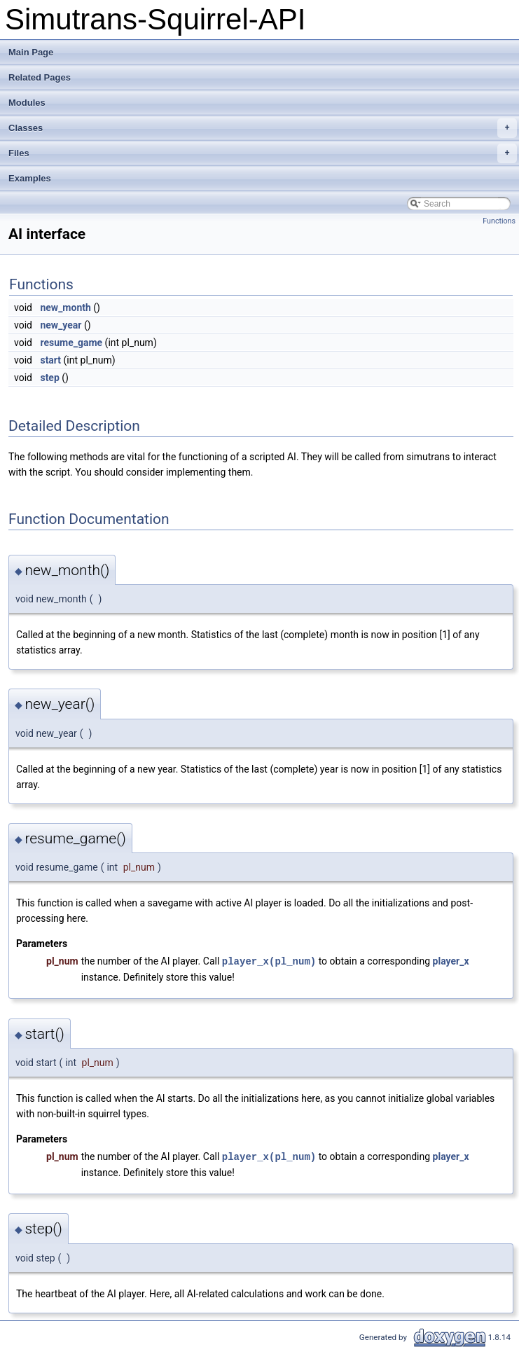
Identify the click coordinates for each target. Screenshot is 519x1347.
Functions (499, 221)
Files (262, 153)
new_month (65, 307)
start (50, 360)
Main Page (30, 52)
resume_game (71, 342)
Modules (27, 102)
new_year (60, 325)
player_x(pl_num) (269, 960)
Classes (262, 128)
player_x (451, 961)
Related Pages (39, 77)
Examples (29, 178)
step (49, 377)
